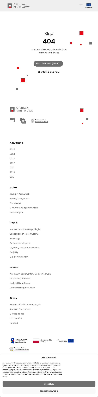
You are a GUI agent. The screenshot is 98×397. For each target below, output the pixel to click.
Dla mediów (16, 313)
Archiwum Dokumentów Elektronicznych (30, 269)
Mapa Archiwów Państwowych (25, 299)
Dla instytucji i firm (19, 253)
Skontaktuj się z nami (49, 72)
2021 (12, 165)
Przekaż (14, 263)
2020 (12, 170)
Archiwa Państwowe (20, 304)
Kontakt (14, 318)
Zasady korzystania (19, 195)
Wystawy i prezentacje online (24, 244)
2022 (12, 160)
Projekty (14, 248)
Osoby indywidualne (20, 274)
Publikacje (15, 234)
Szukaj (13, 184)
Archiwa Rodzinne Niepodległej (25, 225)
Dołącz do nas (17, 308)
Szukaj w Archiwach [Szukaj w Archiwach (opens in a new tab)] (19, 191)
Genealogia (15, 200)
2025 (12, 147)
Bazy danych (16, 209)
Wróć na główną (50, 63)
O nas (13, 293)
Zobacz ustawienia (49, 391)
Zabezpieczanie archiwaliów (24, 230)
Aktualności (16, 140)
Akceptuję (49, 384)
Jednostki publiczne (20, 278)
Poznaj (13, 219)
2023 (12, 156)
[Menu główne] (81, 5)
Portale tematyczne (20, 239)
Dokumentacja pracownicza (24, 204)
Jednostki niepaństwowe (22, 283)
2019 (12, 174)
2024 (12, 151)
